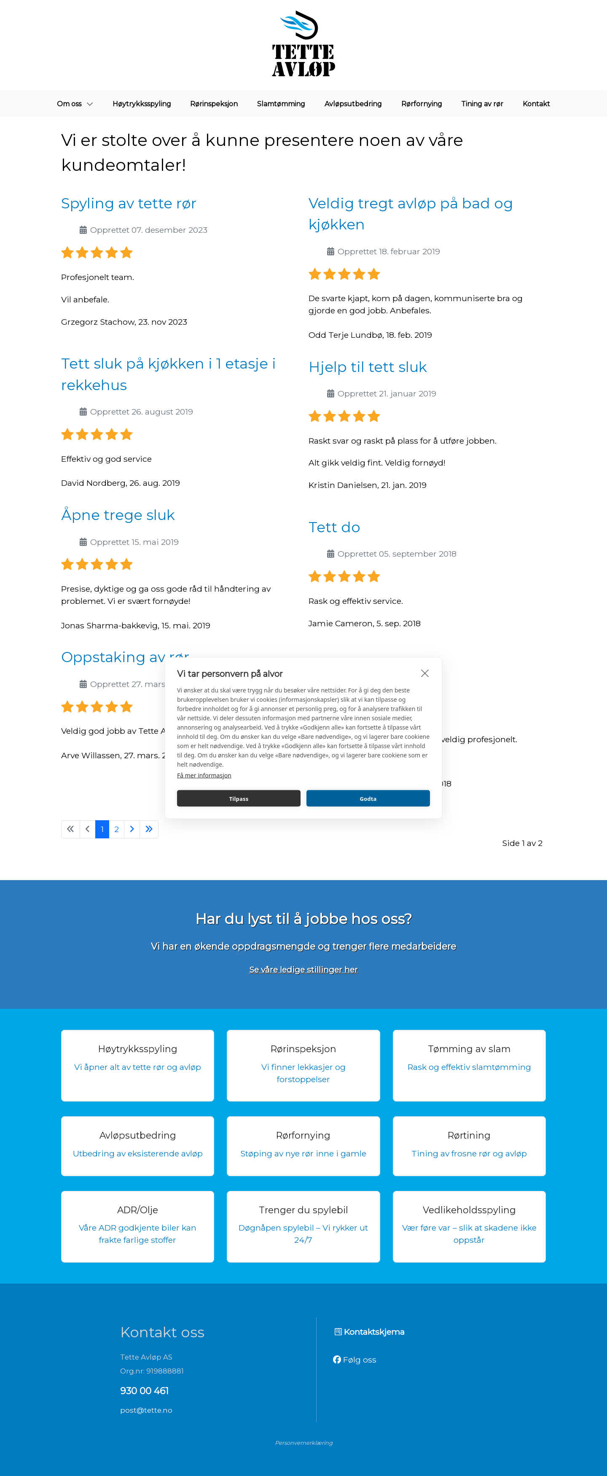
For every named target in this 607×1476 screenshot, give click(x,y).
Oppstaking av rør (125, 656)
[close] (425, 673)
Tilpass (239, 798)
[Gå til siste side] (149, 829)
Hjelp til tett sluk (368, 366)
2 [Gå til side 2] (116, 829)
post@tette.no (146, 1410)
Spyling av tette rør (128, 203)
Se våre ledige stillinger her (303, 969)
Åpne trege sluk (118, 514)
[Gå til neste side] (132, 829)
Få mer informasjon (204, 775)
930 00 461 (144, 1390)
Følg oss (354, 1360)
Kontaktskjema (370, 1332)
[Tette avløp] (303, 45)
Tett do (334, 527)
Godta (368, 798)
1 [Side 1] (102, 829)
